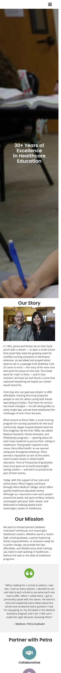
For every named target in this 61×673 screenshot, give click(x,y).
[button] (50, 4)
